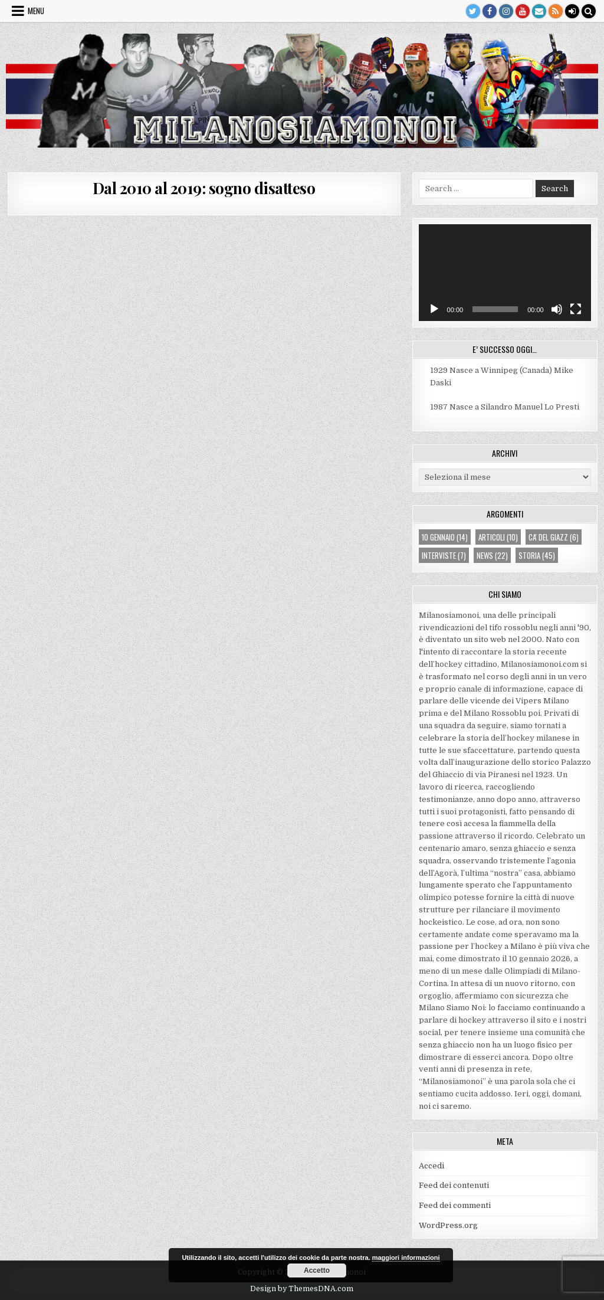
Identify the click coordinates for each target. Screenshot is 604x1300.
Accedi (431, 1165)
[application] (505, 272)
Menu (36, 11)
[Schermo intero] (576, 309)
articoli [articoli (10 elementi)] (498, 537)
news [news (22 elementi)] (492, 555)
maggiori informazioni (406, 1257)
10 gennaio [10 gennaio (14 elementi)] (445, 537)
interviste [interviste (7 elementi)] (444, 555)
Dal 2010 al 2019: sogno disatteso (204, 188)
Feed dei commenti (455, 1205)
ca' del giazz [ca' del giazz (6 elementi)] (553, 537)
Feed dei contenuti (454, 1185)
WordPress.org (448, 1225)
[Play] (434, 309)
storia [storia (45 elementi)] (536, 555)
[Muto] (557, 309)
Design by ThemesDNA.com (301, 1289)
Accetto (317, 1270)
